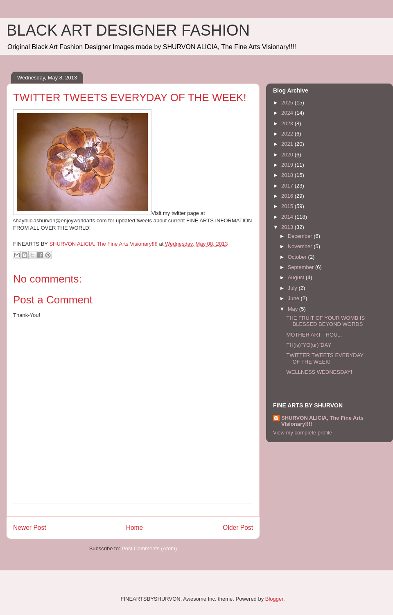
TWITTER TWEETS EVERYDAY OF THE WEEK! (324, 358)
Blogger (274, 599)
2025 (288, 102)
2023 (288, 123)
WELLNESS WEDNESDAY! (319, 372)
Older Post (238, 527)
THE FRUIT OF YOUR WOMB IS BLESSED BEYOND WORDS (325, 321)
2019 (288, 165)
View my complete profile (302, 433)
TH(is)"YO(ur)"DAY (308, 345)
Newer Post (29, 527)
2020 (288, 154)
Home (134, 527)
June (294, 298)
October (298, 257)
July (293, 288)
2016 (288, 196)
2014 (288, 217)
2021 (288, 144)
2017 (288, 186)
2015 (288, 206)
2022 (288, 134)
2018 (288, 175)
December (301, 236)
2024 (288, 113)
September (301, 267)
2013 (288, 227)
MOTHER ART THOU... (314, 335)
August (297, 277)
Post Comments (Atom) (149, 548)
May (293, 309)
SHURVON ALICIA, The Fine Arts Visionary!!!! (322, 421)
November (301, 246)
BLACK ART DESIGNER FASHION (128, 30)
